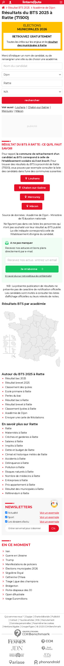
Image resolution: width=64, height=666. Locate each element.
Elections (32, 27)
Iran (7, 551)
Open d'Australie (14, 594)
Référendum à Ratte (17, 493)
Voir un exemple (49, 512)
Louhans (20, 107)
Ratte (8, 428)
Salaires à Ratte (14, 441)
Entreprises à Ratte (16, 480)
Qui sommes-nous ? (14, 617)
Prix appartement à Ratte (20, 484)
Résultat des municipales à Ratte (24, 489)
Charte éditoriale (42, 617)
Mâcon (19, 111)
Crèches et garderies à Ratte (21, 437)
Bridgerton (11, 585)
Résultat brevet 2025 (17, 382)
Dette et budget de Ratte (19, 450)
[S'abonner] (32, 528)
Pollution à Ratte (15, 467)
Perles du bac (13, 395)
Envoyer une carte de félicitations (24, 417)
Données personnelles (20, 623)
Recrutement (47, 620)
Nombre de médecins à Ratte (22, 476)
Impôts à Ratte (14, 445)
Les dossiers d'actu (17, 521)
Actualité (11, 512)
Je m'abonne (29, 269)
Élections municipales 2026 (21, 568)
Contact (13, 620)
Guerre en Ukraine (16, 555)
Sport (9, 517)
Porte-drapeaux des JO (18, 590)
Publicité (56, 617)
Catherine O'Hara (15, 577)
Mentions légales (11, 626)
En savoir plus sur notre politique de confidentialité (28, 276)
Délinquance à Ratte (17, 463)
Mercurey (7, 111)
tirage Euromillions (16, 598)
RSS (38, 620)
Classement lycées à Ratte (20, 408)
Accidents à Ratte (15, 458)
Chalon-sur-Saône (38, 107)
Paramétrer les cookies (43, 623)
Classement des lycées (18, 387)
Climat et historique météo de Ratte (26, 454)
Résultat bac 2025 (15, 378)
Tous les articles (26, 620)
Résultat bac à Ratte (17, 400)
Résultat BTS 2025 (19, 7)
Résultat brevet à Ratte (18, 404)
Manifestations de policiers (21, 564)
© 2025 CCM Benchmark (49, 626)
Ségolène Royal (14, 572)
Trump (9, 560)
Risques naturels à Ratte (19, 471)
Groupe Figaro (28, 626)
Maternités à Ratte (16, 432)
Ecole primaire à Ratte (18, 391)
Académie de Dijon (44, 7)
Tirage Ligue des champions (21, 581)
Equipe (29, 617)
